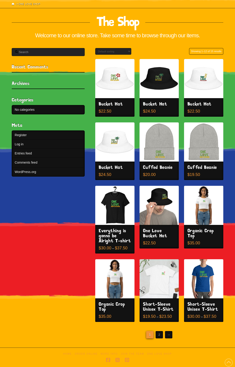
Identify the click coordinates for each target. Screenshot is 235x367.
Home (67, 354)
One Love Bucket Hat (155, 233)
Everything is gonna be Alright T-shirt (115, 236)
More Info (109, 354)
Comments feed (26, 162)
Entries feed (23, 153)
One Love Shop (159, 354)
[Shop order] (113, 51)
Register (21, 135)
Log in (19, 144)
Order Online (86, 354)
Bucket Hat (111, 104)
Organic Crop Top (200, 233)
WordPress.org (25, 172)
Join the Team (132, 354)
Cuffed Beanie (157, 168)
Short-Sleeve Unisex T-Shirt (158, 307)
